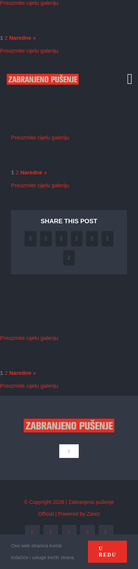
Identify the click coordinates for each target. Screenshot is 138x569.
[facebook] (32, 532)
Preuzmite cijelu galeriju (29, 50)
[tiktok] (106, 532)
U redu (107, 552)
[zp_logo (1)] (43, 67)
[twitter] (50, 532)
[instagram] (69, 532)
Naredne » (22, 37)
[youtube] (87, 532)
